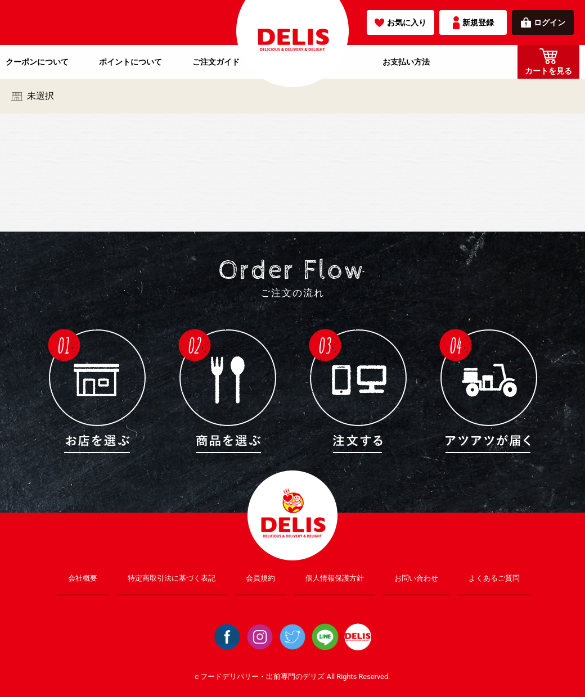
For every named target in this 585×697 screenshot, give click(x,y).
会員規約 (260, 578)
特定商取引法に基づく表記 (171, 578)
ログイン (543, 22)
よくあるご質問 (494, 578)
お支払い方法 (406, 61)
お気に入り (400, 22)
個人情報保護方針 (334, 578)
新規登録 (473, 22)
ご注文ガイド (216, 61)
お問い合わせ (416, 578)
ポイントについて (130, 61)
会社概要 (82, 578)
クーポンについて (37, 61)
